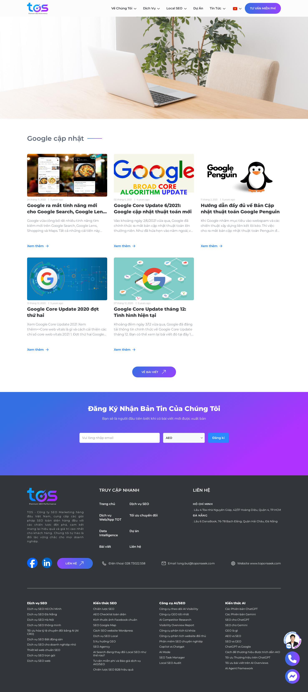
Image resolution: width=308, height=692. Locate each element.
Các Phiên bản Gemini (240, 614)
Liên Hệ (75, 563)
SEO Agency (101, 646)
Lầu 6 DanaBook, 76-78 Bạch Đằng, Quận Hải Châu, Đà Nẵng (236, 521)
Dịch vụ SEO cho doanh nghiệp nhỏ (51, 644)
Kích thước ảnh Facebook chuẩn (115, 619)
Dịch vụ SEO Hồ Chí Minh (44, 608)
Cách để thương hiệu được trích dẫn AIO (252, 652)
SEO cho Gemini (236, 625)
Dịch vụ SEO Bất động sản (45, 639)
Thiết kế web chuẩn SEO (43, 650)
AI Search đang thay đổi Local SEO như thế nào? (119, 654)
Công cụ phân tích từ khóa (177, 630)
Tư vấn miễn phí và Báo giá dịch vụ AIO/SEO (117, 662)
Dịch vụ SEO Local (105, 636)
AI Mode (164, 652)
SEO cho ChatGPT (237, 619)
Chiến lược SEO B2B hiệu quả (113, 669)
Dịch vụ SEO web (38, 660)
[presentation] (111, 454)
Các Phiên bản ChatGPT (241, 608)
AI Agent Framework (239, 668)
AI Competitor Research (175, 619)
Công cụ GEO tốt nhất (174, 614)
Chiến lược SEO (103, 608)
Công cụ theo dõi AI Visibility (178, 608)
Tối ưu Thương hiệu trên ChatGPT (247, 657)
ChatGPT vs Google (238, 646)
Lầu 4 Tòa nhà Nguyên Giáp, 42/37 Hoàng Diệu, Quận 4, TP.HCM (237, 509)
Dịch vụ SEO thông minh (44, 625)
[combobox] (184, 438)
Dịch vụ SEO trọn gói (41, 655)
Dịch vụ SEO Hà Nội (40, 619)
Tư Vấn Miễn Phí (263, 8)
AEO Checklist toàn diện (109, 614)
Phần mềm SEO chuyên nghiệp (181, 641)
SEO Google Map (104, 625)
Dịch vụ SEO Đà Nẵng (42, 614)
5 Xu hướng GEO (104, 641)
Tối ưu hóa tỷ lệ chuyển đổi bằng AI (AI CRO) (53, 632)
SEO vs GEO (233, 641)
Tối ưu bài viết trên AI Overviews (246, 662)
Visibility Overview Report (176, 625)
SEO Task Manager (172, 657)
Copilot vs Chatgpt (171, 646)
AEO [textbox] (169, 438)
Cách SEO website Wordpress (113, 630)
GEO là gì (231, 630)
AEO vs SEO (233, 636)
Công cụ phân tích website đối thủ (182, 636)
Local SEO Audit (170, 662)
